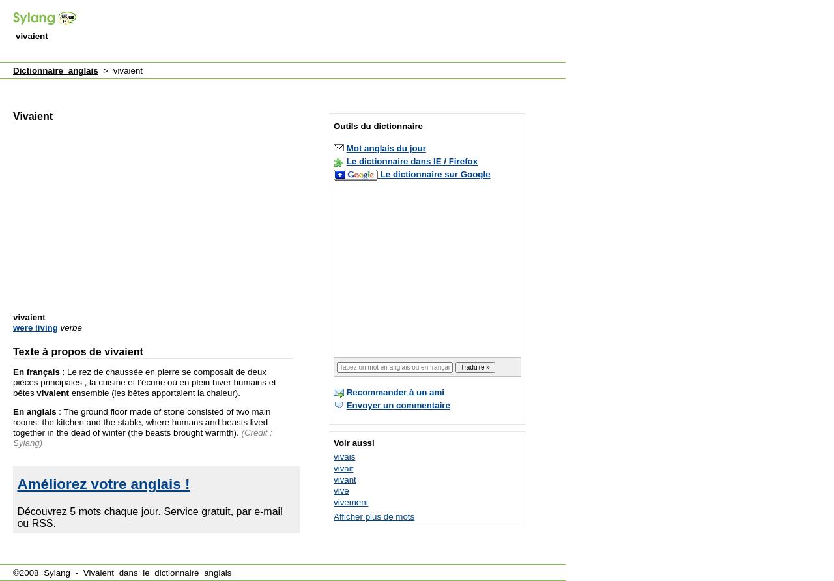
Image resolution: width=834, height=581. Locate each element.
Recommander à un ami (395, 392)
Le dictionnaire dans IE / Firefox (412, 161)
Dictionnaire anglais (55, 71)
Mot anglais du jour (386, 148)
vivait (343, 468)
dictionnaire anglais (192, 573)
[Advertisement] (328, 32)
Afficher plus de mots (374, 517)
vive (341, 491)
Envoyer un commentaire (398, 405)
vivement (351, 502)
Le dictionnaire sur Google (436, 174)
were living (35, 328)
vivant (345, 479)
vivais (344, 457)
